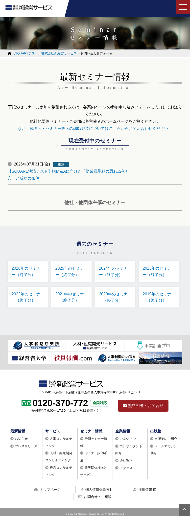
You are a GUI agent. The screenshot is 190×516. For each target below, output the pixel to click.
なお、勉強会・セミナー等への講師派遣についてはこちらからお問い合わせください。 (95, 128)
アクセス (126, 464)
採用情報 (142, 485)
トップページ (47, 485)
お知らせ (21, 435)
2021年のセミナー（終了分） (70, 292)
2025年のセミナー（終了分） (70, 264)
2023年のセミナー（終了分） (158, 264)
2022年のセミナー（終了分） (27, 292)
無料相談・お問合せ (143, 401)
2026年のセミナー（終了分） (27, 264)
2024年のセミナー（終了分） (114, 264)
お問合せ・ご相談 (95, 493)
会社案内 (126, 456)
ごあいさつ (128, 435)
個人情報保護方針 (97, 485)
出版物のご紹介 (166, 435)
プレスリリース (26, 442)
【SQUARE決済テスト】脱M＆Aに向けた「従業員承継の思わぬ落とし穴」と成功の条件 (121, 166)
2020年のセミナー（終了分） (114, 292)
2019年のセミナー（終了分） (158, 292)
